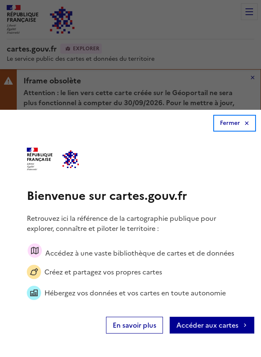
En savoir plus (134, 325)
